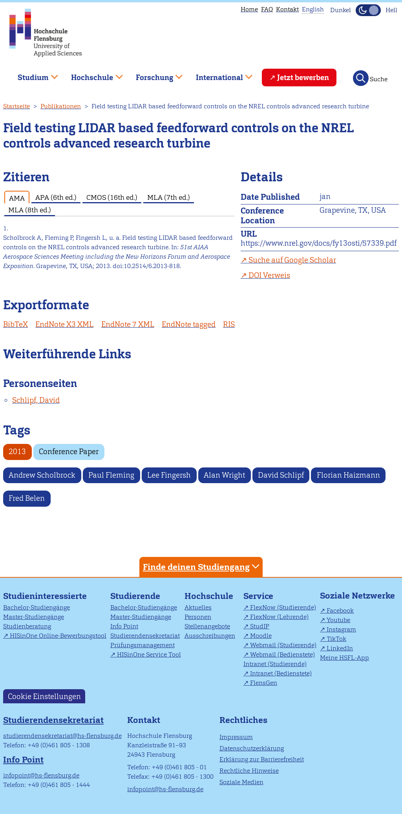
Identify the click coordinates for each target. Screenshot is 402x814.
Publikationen (60, 106)
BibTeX (15, 324)
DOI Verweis (269, 275)
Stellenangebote (207, 626)
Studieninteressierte (45, 596)
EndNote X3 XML (64, 324)
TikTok (336, 639)
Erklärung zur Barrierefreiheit (261, 759)
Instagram (341, 629)
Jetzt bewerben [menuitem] (303, 77)
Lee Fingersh (169, 475)
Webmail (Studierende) (283, 645)
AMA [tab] (17, 198)
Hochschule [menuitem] (91, 74)
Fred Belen (27, 498)
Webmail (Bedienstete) (282, 654)
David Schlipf (281, 475)
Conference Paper (69, 451)
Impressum (236, 737)
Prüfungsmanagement (142, 645)
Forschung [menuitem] (153, 74)
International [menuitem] (218, 74)
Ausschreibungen (210, 635)
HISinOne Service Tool (149, 654)
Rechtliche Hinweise (249, 771)
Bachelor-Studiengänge (36, 607)
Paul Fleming (111, 475)
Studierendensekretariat (145, 635)
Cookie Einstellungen (44, 696)
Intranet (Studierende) (275, 664)
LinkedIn (340, 648)
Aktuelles (198, 607)
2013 (17, 451)
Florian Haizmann (348, 475)
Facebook (340, 610)
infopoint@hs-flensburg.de (41, 775)
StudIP (259, 626)
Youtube (338, 620)
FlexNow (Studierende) (283, 607)
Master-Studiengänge (33, 617)
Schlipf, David (36, 400)
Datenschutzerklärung (251, 748)
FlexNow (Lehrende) (279, 617)
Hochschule (209, 596)
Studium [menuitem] (32, 74)
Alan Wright (224, 475)
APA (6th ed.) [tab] (56, 197)
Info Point (124, 626)
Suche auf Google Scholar (292, 260)
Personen (198, 617)
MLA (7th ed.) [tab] (168, 197)
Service (258, 596)
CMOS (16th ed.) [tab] (111, 197)
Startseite (16, 106)
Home (249, 9)
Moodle (261, 635)
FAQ (267, 9)
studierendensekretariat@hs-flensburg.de (62, 736)
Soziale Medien (241, 782)
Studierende (135, 596)
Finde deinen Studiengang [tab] (202, 566)
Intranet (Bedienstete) (281, 673)
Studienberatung (27, 626)
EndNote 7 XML (127, 324)
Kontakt (287, 9)
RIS (229, 324)
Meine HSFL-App (344, 657)
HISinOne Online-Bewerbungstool (58, 635)
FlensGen (263, 683)
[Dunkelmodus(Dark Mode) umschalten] (368, 10)
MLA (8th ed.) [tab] (29, 209)
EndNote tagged (189, 324)
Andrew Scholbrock (42, 475)
